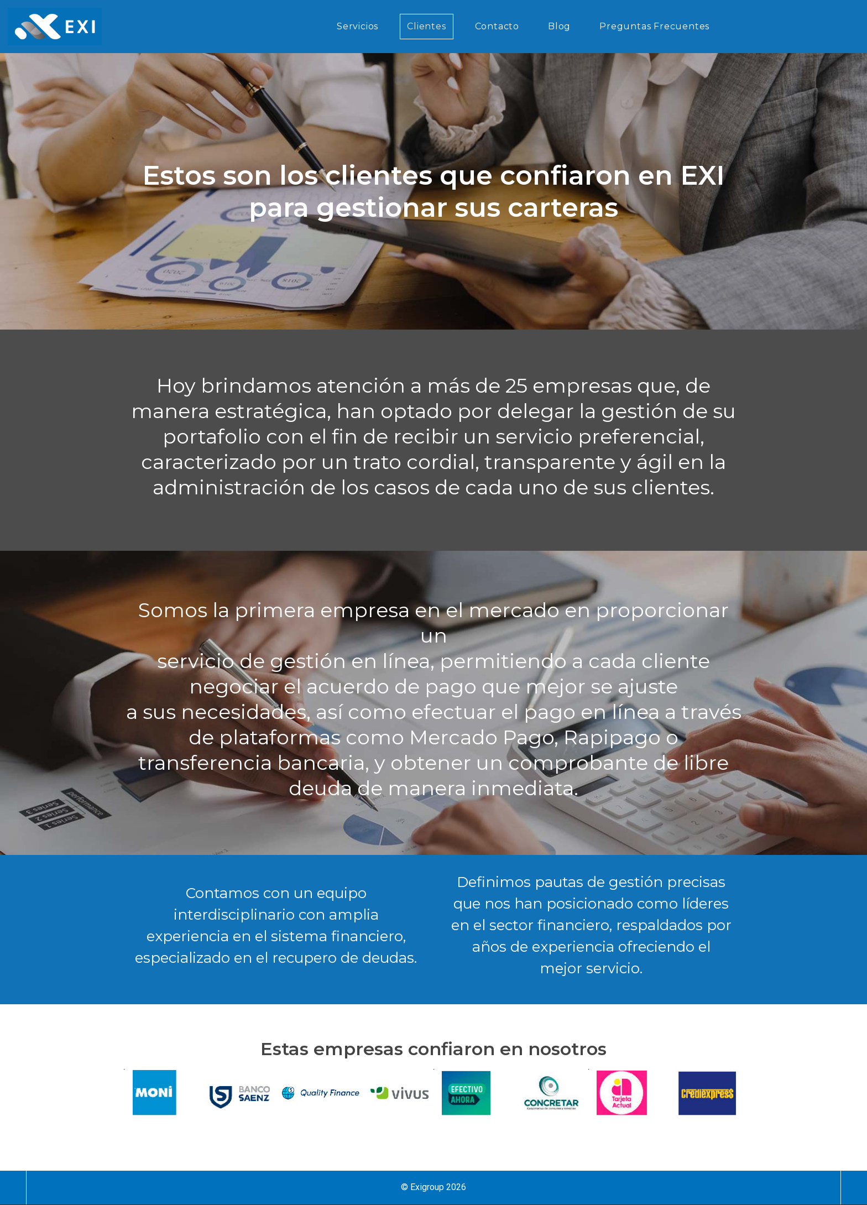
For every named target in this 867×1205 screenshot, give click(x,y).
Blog (559, 26)
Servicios (357, 26)
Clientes (426, 26)
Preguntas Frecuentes (654, 26)
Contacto (497, 26)
